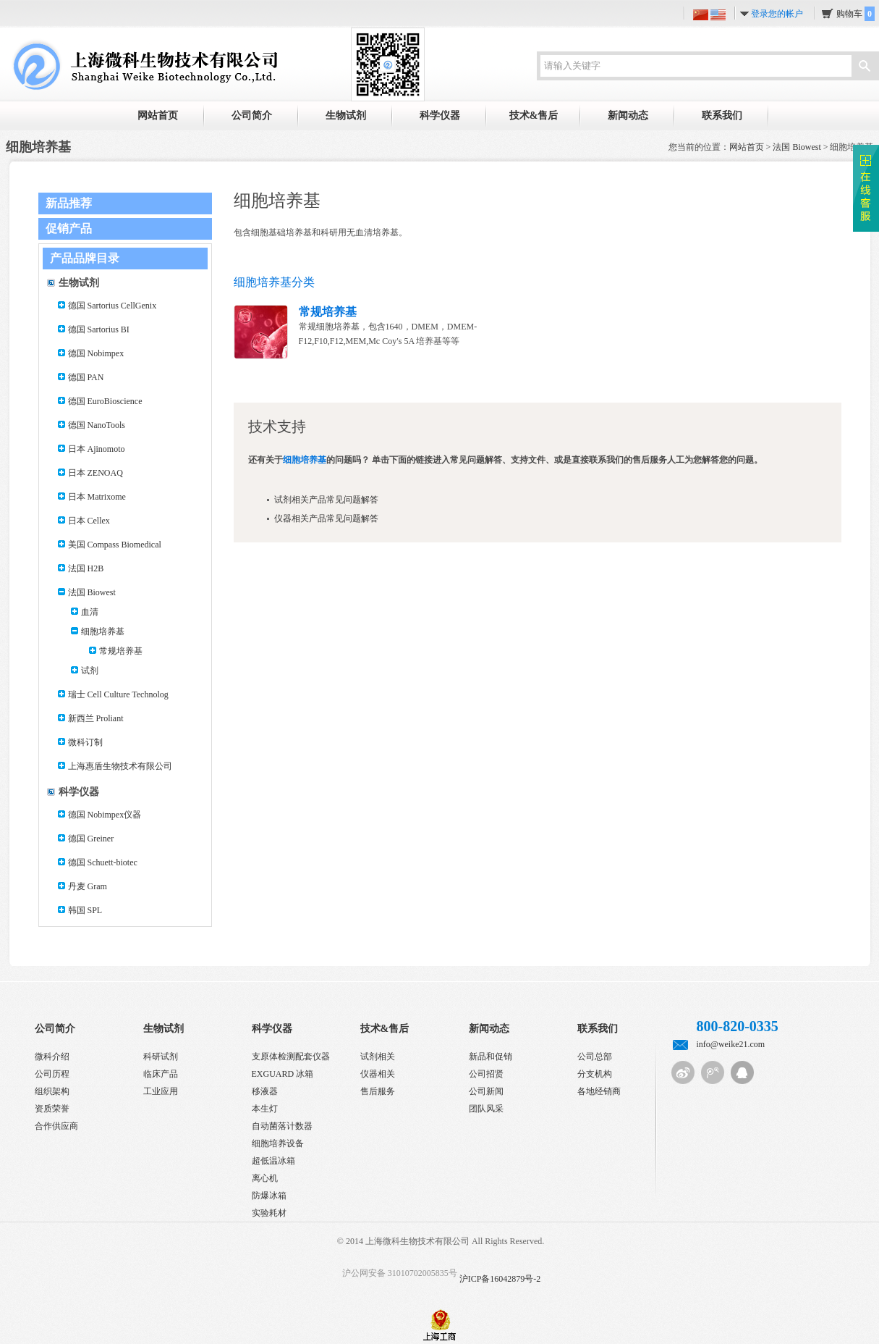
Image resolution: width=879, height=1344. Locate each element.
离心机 (265, 1178)
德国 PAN (86, 377)
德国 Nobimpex (96, 353)
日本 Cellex (89, 521)
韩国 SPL (85, 910)
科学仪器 (440, 115)
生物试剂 (346, 115)
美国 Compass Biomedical (114, 544)
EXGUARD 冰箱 (283, 1074)
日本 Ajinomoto (96, 449)
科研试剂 (160, 1056)
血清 (89, 612)
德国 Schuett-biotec (102, 862)
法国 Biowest (796, 147)
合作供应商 (56, 1126)
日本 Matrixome (97, 497)
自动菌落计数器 (282, 1126)
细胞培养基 (102, 631)
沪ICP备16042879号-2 (500, 1279)
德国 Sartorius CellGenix (112, 306)
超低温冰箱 (273, 1161)
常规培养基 (121, 651)
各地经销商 (599, 1091)
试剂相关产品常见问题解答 (326, 500)
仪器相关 (377, 1074)
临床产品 (160, 1074)
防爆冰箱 (269, 1195)
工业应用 (160, 1091)
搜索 (864, 67)
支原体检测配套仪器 (291, 1056)
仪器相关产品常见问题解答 (326, 518)
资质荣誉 (52, 1109)
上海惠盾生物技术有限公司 (120, 766)
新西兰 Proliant (96, 718)
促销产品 (69, 228)
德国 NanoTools (97, 425)
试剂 (89, 670)
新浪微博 (683, 1072)
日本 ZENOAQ (95, 473)
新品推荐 (69, 203)
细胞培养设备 (278, 1143)
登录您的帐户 (777, 14)
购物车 (855, 14)
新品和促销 (490, 1056)
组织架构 (52, 1091)
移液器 (265, 1091)
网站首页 (157, 115)
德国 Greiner (91, 838)
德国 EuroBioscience (105, 401)
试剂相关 (377, 1056)
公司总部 (594, 1056)
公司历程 (52, 1074)
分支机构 (594, 1074)
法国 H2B (86, 568)
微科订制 (85, 742)
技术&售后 (534, 115)
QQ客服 (742, 1072)
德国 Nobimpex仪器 (105, 815)
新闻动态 (628, 115)
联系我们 (722, 115)
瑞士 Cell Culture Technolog (118, 694)
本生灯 (265, 1109)
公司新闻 (486, 1091)
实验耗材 (269, 1213)
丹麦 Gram (87, 886)
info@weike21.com (731, 1044)
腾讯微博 (712, 1072)
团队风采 (486, 1109)
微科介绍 (52, 1056)
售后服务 (377, 1091)
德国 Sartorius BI (98, 329)
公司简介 (252, 115)
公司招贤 (486, 1074)
